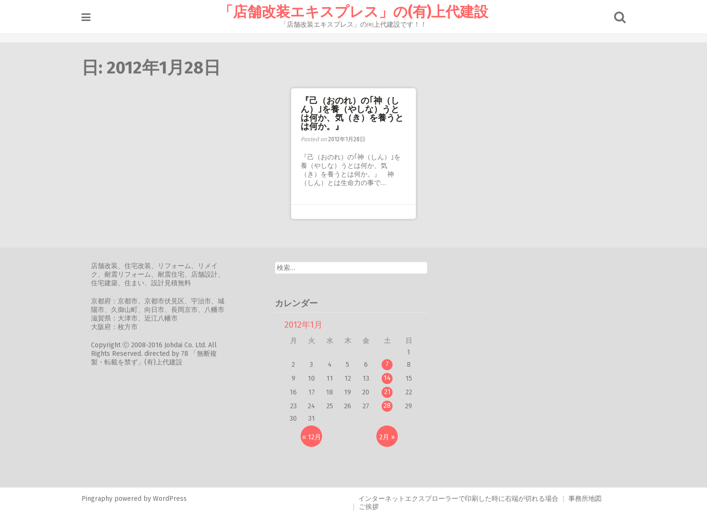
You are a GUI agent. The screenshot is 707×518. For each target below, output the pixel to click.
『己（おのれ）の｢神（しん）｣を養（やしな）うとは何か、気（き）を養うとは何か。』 (352, 113)
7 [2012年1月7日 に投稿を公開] (387, 364)
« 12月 (311, 437)
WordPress (170, 499)
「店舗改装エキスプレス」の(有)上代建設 (353, 12)
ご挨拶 (369, 507)
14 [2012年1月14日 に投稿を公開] (387, 378)
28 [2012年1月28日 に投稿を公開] (387, 406)
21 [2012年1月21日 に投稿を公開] (387, 392)
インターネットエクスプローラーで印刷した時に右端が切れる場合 (458, 499)
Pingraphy (96, 499)
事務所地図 (585, 499)
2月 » (387, 437)
